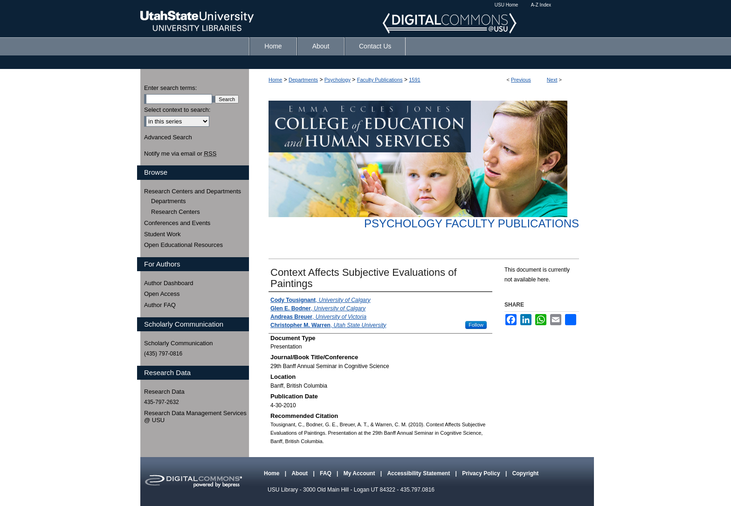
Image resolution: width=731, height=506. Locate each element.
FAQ (326, 473)
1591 (414, 79)
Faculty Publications (380, 79)
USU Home (506, 4)
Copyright (525, 473)
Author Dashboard (168, 283)
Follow (476, 325)
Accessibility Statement (419, 473)
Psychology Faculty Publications (471, 223)
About (300, 473)
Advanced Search (168, 137)
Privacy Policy (482, 473)
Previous (521, 79)
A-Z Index (541, 4)
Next (552, 79)
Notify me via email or (180, 153)
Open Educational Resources (183, 244)
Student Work (162, 234)
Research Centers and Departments (192, 191)
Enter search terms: (170, 87)
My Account (360, 473)
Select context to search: (177, 109)
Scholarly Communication (178, 343)
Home (275, 79)
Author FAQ (160, 304)
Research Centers (175, 211)
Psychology (337, 79)
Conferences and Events (177, 222)
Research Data (164, 391)
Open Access (162, 293)
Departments (303, 79)
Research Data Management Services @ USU (195, 417)
